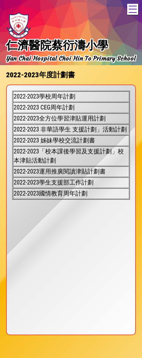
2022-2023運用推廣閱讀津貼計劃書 (60, 171)
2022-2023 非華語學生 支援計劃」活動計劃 (70, 129)
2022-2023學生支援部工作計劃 (54, 182)
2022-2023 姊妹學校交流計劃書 (54, 140)
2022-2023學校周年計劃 (44, 96)
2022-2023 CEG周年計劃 (44, 107)
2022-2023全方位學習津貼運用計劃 (60, 118)
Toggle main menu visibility (133, 8)
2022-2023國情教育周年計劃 (50, 193)
